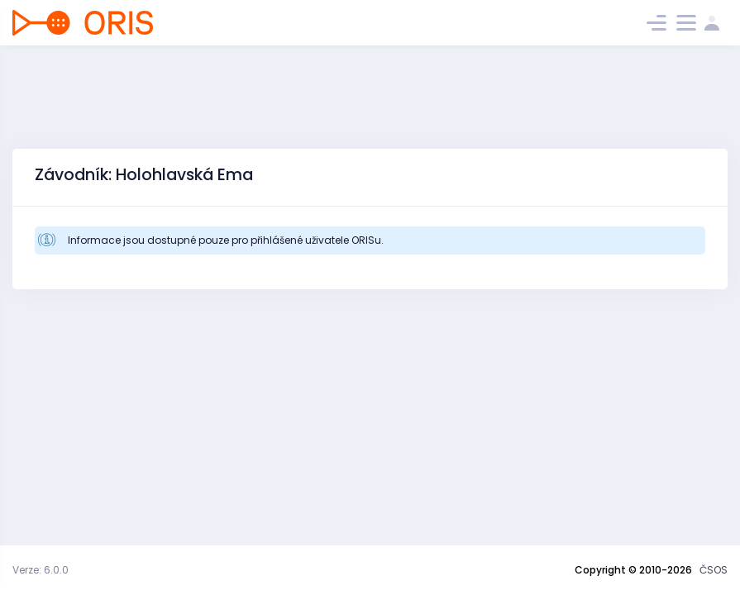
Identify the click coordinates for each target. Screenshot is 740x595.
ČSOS (713, 570)
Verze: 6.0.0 (40, 570)
